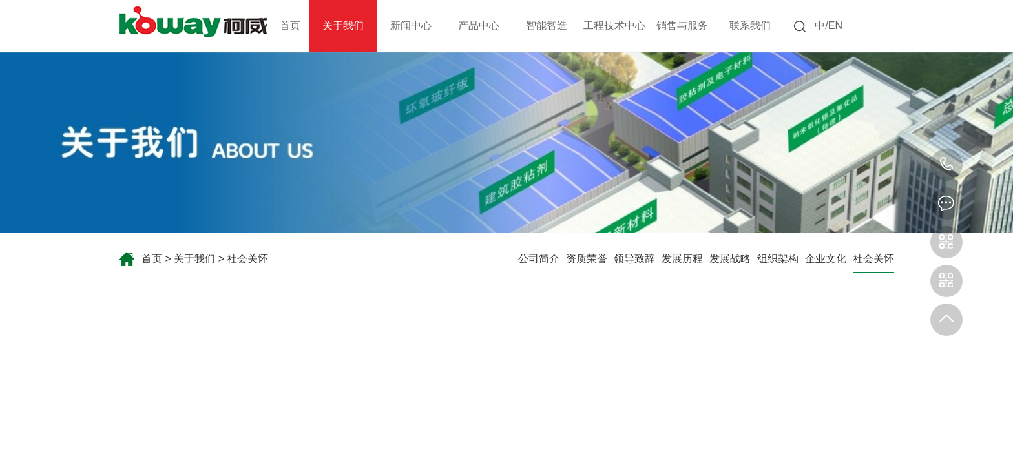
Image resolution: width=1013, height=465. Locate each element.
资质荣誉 (586, 258)
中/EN (828, 25)
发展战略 (730, 258)
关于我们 (194, 258)
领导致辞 (634, 258)
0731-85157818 (946, 165)
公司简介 (538, 258)
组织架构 (778, 258)
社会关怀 (247, 258)
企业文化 (825, 258)
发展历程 (682, 258)
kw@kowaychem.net (946, 203)
